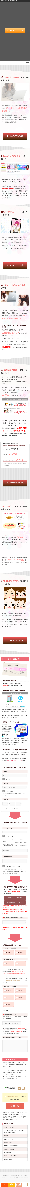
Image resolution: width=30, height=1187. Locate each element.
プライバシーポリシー (16, 1096)
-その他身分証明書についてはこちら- (15, 902)
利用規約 (9, 1096)
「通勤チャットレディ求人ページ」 (13, 980)
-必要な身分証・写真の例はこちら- (14, 897)
